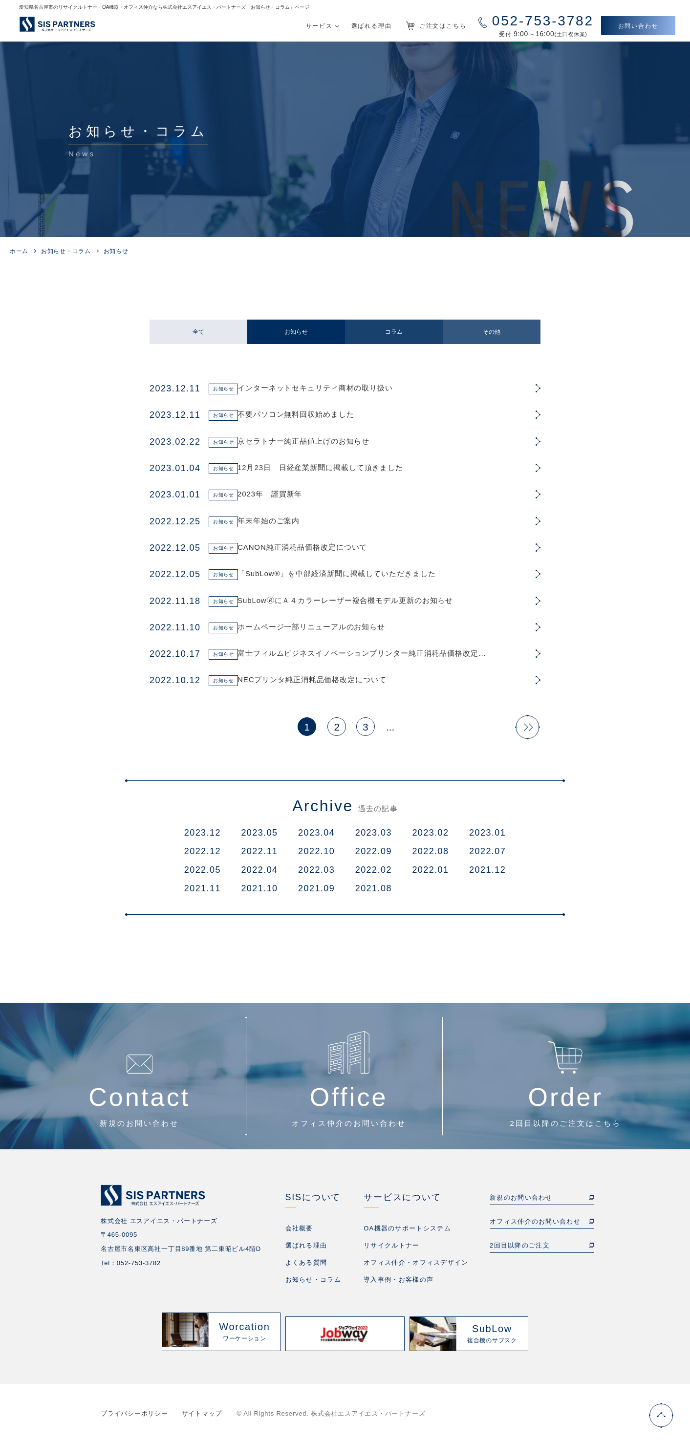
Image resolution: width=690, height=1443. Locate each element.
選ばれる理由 (306, 1249)
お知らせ (296, 331)
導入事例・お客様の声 (398, 1283)
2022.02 (373, 874)
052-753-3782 (139, 1267)
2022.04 (259, 874)
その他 (491, 331)
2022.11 (259, 855)
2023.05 (259, 836)
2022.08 (430, 855)
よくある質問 (306, 1266)
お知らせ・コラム (66, 251)
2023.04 (316, 836)
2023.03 (373, 836)
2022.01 (430, 874)
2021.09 (316, 892)
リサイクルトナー (391, 1249)
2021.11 (202, 892)
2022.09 (373, 855)
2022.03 (316, 874)
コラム (394, 331)
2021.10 (259, 892)
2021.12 (487, 874)
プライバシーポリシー (134, 1413)
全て (198, 331)
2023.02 (430, 836)
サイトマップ (202, 1413)
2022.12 (202, 855)
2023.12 (202, 836)
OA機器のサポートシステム (407, 1232)
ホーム (19, 251)
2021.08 (373, 892)
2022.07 (487, 855)
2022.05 (202, 874)
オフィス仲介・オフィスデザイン (416, 1266)
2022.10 (316, 855)
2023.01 (487, 836)
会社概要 (299, 1232)
